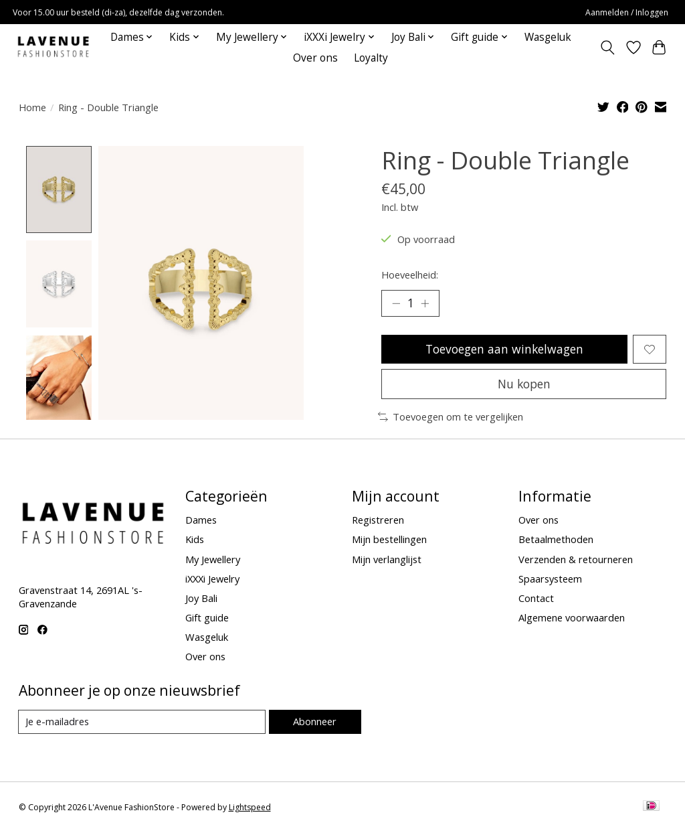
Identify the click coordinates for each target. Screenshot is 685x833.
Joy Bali (201, 598)
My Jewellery (212, 559)
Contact (536, 598)
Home (32, 107)
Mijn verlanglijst (386, 559)
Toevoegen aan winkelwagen (504, 349)
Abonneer (314, 722)
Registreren (378, 520)
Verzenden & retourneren (575, 559)
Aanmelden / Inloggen (626, 12)
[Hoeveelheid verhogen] (424, 303)
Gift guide (207, 618)
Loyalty (371, 58)
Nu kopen (524, 384)
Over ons (315, 58)
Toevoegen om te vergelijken (450, 417)
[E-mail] (142, 722)
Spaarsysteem (550, 579)
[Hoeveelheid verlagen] (396, 303)
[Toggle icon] (607, 47)
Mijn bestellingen (389, 539)
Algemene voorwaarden (571, 618)
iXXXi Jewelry (212, 579)
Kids (194, 539)
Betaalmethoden (555, 539)
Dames (201, 520)
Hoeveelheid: (409, 274)
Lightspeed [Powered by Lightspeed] (250, 808)
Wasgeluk (547, 37)
